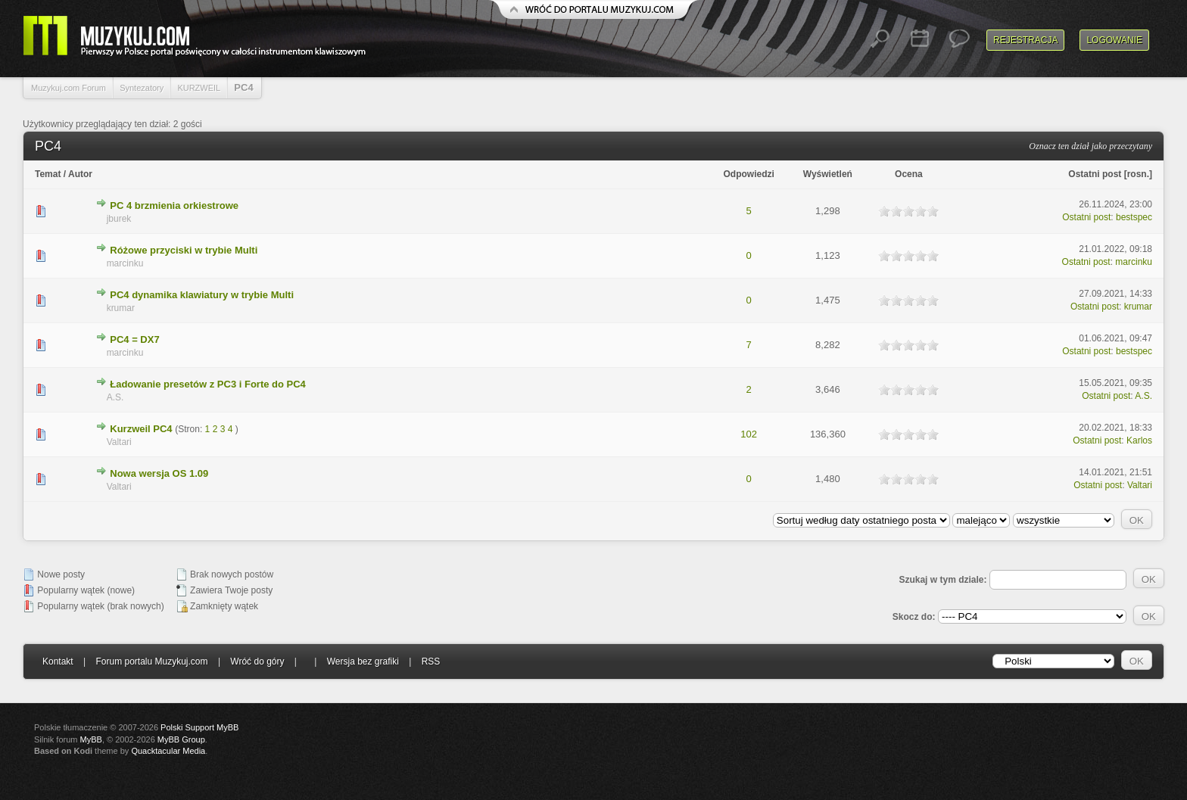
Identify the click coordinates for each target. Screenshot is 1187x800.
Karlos (1139, 440)
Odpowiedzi (748, 174)
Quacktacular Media (168, 750)
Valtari (119, 442)
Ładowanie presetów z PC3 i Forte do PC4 (208, 384)
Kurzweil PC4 (141, 428)
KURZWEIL (198, 87)
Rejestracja (1025, 40)
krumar (121, 308)
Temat (48, 174)
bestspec (1134, 217)
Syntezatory (142, 87)
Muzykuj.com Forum (68, 87)
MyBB (91, 739)
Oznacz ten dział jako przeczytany (1090, 146)
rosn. (1138, 174)
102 (748, 434)
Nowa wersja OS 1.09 (159, 473)
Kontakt (57, 661)
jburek (119, 218)
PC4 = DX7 (134, 339)
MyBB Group (181, 739)
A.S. (115, 397)
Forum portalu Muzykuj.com (152, 661)
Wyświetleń (827, 174)
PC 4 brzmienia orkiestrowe (174, 205)
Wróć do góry (257, 661)
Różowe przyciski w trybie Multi (183, 250)
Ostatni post (1094, 174)
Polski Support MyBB (199, 727)
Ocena (909, 174)
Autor (80, 174)
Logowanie (1114, 40)
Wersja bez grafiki (363, 661)
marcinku (125, 263)
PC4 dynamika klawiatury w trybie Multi (202, 294)
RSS (431, 661)
